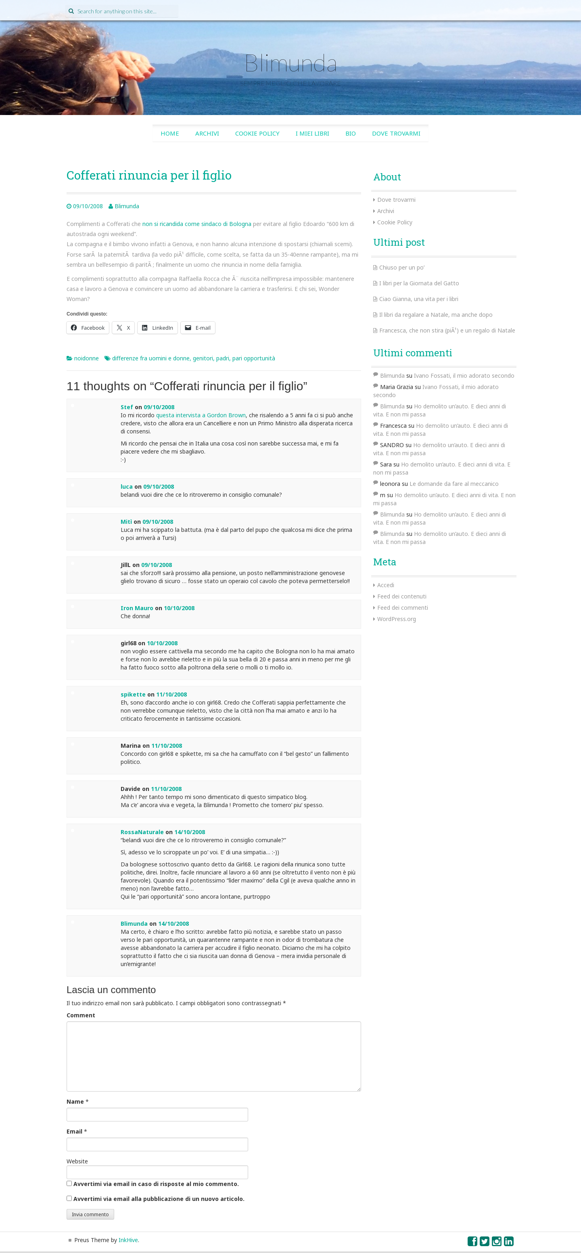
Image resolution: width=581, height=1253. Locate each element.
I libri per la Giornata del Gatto (419, 283)
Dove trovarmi (396, 133)
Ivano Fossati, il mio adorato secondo (464, 375)
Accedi (385, 585)
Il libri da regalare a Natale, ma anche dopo (436, 314)
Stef (127, 407)
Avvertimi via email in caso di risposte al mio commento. (156, 1184)
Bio (350, 133)
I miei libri (312, 133)
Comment (81, 1015)
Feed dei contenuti (401, 596)
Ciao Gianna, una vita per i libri (418, 299)
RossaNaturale (142, 832)
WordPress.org (396, 619)
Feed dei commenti (402, 607)
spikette (133, 694)
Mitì (126, 521)
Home (170, 133)
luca (127, 486)
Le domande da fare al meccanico (454, 483)
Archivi (207, 133)
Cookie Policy (257, 133)
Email (74, 1131)
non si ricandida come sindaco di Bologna (196, 224)
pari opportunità (253, 358)
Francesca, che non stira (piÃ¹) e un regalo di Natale (447, 330)
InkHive (128, 1240)
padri (222, 358)
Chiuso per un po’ (401, 267)
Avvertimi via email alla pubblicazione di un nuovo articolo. (159, 1199)
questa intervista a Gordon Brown (201, 415)
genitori (203, 358)
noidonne (86, 358)
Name (75, 1101)
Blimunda (290, 62)
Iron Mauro (137, 608)
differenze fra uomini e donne (151, 358)
